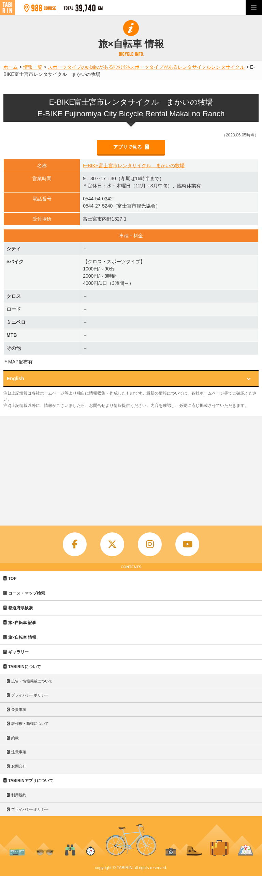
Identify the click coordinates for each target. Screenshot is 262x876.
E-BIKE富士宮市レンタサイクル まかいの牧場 (134, 165)
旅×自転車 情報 (22, 637)
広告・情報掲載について (32, 681)
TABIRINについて (24, 666)
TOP (12, 578)
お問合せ (18, 766)
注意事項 (18, 752)
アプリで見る (128, 147)
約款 (15, 738)
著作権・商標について (30, 723)
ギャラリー (18, 652)
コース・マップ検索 (26, 593)
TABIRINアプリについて (30, 780)
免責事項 (18, 709)
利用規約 (18, 795)
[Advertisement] (131, 467)
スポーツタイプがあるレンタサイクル (170, 67)
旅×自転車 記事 (22, 622)
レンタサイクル (228, 67)
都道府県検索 (20, 608)
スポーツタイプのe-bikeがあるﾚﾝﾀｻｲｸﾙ (89, 67)
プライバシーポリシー (30, 695)
